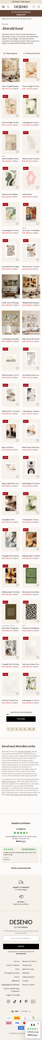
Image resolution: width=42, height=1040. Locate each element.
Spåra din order (28, 969)
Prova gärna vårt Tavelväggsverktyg (24, 795)
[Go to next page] (34, 729)
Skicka (21, 946)
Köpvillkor (26, 973)
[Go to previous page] (8, 729)
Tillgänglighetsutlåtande (10, 985)
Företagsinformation (12, 973)
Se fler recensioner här (21, 868)
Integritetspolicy (28, 977)
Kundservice (27, 965)
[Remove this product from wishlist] (17, 79)
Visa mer (21, 719)
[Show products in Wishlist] (33, 6)
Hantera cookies (28, 985)
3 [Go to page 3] (20, 729)
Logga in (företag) (13, 995)
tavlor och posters (9, 781)
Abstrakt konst (26, 19)
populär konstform (24, 752)
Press (18, 969)
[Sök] (8, 6)
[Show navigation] (3, 6)
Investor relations (13, 965)
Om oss (17, 961)
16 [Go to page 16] (29, 729)
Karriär (17, 977)
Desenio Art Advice (29, 961)
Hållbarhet (16, 981)
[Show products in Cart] (38, 6)
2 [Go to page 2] (16, 729)
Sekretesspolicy (21, 954)
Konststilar (13, 19)
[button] (32, 1029)
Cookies (25, 981)
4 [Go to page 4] (24, 729)
